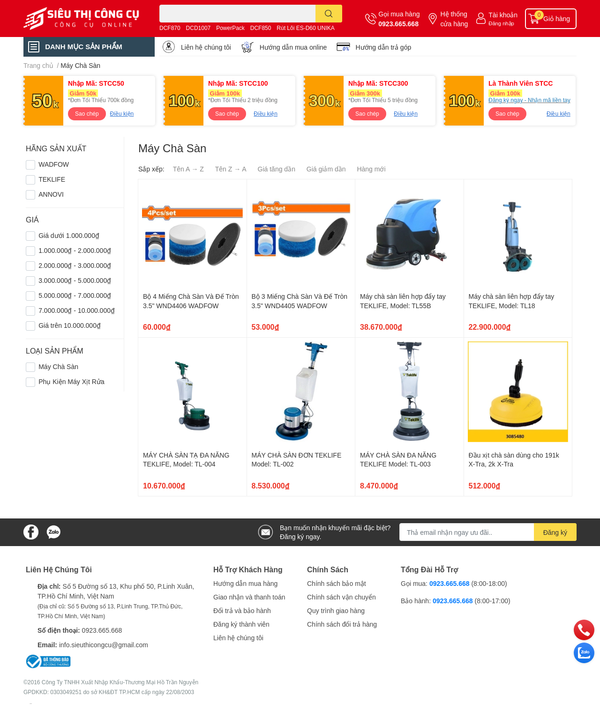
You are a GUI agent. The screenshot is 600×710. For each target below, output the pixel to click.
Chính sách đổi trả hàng (342, 624)
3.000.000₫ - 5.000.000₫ (74, 280)
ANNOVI (51, 194)
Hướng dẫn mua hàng (245, 583)
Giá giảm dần (326, 169)
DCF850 (260, 27)
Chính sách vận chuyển (341, 597)
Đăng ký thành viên (241, 624)
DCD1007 (198, 27)
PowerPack (230, 27)
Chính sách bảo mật (336, 583)
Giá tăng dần (276, 169)
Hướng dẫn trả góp (383, 47)
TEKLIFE (51, 179)
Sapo (31, 703)
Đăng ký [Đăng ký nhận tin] (555, 532)
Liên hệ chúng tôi (206, 47)
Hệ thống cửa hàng (454, 19)
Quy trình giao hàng (336, 610)
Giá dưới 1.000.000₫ (68, 235)
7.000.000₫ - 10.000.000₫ (76, 310)
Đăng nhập (501, 23)
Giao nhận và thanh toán (249, 597)
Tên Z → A (231, 169)
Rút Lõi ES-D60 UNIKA (305, 27)
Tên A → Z (188, 169)
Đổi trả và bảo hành (242, 610)
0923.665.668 (398, 24)
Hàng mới (371, 169)
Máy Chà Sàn (58, 366)
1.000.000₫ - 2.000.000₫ (74, 250)
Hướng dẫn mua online (293, 47)
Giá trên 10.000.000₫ (69, 325)
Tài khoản (503, 15)
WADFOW (53, 164)
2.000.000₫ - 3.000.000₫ (74, 265)
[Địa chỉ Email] (488, 532)
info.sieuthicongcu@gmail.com (103, 645)
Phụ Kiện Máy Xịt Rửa (71, 381)
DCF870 (169, 27)
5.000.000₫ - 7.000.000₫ (74, 295)
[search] (328, 13)
